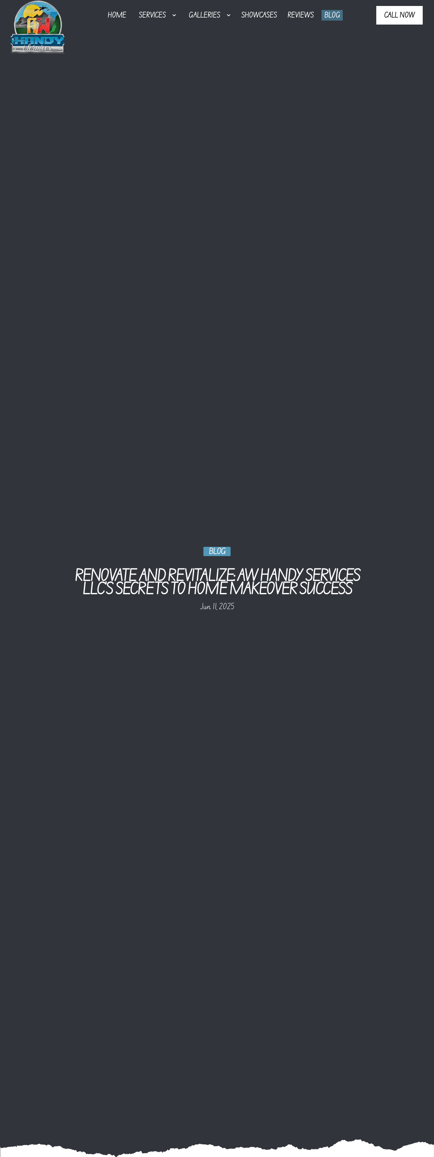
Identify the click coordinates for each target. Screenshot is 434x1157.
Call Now (399, 15)
